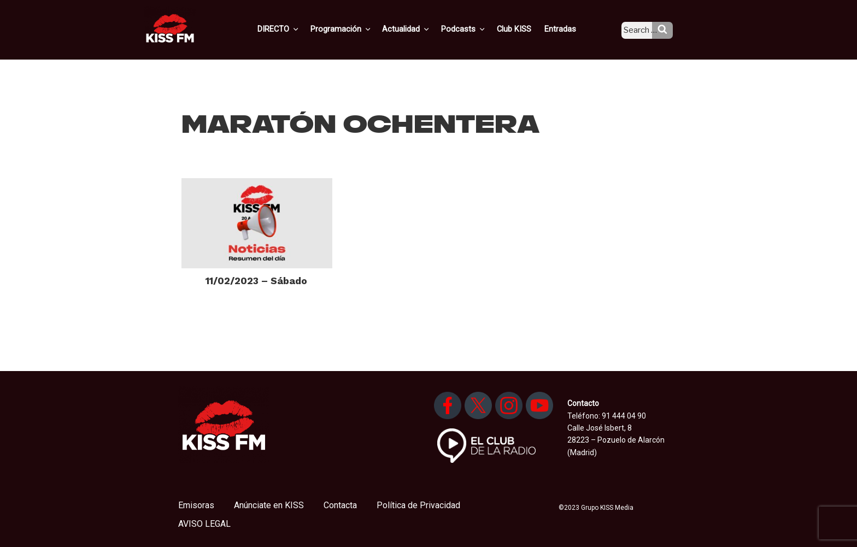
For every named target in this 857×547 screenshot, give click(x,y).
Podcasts (475, 29)
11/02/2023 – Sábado (256, 280)
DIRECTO (297, 29)
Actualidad (420, 29)
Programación (357, 29)
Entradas (567, 29)
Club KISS (523, 29)
